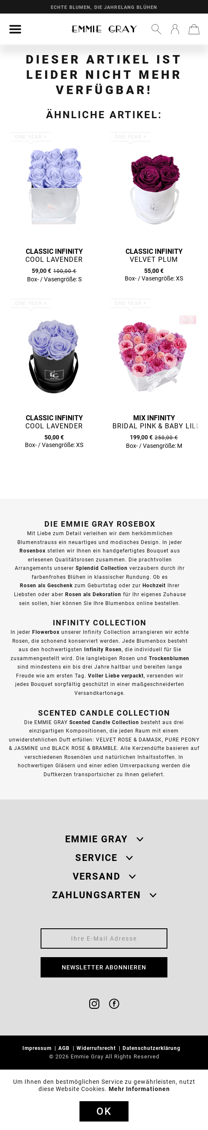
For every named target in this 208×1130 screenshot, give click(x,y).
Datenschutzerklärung (152, 1048)
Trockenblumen (169, 658)
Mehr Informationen (139, 1089)
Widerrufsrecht (97, 1048)
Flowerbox (46, 632)
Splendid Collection (102, 568)
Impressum (37, 1048)
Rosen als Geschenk (46, 585)
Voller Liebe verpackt (116, 675)
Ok (104, 1111)
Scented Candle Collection (104, 722)
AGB (64, 1048)
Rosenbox (32, 550)
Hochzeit (154, 585)
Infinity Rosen (103, 649)
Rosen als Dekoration (93, 594)
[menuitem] (15, 29)
